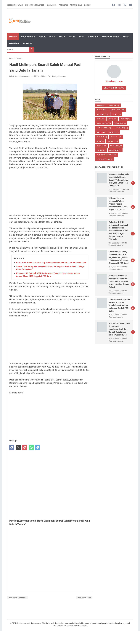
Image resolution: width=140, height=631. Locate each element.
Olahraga (92, 36)
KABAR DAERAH (104, 123)
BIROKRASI (102, 114)
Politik (42, 36)
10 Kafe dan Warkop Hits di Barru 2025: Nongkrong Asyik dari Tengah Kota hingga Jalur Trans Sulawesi (119, 329)
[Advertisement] (50, 192)
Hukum (72, 36)
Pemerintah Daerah (110, 36)
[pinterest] (24, 447)
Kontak (87, 5)
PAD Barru (113, 141)
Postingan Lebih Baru (17, 597)
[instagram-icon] (119, 5)
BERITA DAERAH (117, 110)
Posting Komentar (59, 76)
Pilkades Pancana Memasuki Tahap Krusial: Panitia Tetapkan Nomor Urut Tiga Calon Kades (118, 204)
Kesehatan (27, 43)
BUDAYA (116, 114)
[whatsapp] (31, 447)
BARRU (101, 110)
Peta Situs (63, 5)
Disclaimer (52, 5)
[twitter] (18, 447)
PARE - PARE (116, 146)
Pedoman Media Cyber (34, 5)
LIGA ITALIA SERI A (104, 128)
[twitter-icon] (125, 5)
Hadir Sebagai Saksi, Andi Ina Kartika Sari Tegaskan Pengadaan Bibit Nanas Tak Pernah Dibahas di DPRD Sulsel (119, 257)
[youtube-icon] (130, 5)
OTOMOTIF (102, 137)
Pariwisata (115, 150)
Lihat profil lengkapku (114, 88)
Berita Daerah (27, 36)
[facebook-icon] (113, 5)
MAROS (101, 132)
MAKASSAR (122, 128)
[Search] (17, 49)
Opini (81, 36)
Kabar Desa (120, 123)
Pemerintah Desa (104, 159)
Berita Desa (14, 43)
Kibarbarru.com (114, 81)
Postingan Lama (84, 597)
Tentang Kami (76, 5)
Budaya (62, 36)
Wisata (52, 36)
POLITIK (101, 150)
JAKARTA (125, 119)
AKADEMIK (114, 105)
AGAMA (101, 105)
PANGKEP (102, 146)
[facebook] (11, 447)
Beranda (13, 36)
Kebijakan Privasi (15, 5)
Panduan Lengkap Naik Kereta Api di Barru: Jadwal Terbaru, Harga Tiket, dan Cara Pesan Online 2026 (119, 180)
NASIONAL (114, 132)
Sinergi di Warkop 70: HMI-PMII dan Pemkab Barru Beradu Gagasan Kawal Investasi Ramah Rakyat (119, 281)
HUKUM (112, 119)
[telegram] (37, 447)
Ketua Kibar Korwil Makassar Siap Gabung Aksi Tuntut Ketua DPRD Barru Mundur (51, 262)
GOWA (100, 119)
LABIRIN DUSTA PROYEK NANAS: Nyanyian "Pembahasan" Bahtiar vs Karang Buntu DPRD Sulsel (119, 305)
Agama (126, 36)
